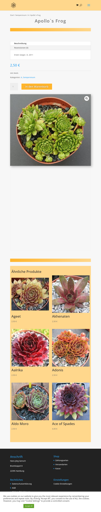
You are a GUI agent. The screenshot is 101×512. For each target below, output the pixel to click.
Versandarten (61, 464)
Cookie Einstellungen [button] (63, 484)
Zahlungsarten (61, 460)
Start (12, 15)
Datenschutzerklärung (22, 484)
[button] (86, 98)
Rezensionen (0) (21, 47)
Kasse (57, 468)
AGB (14, 488)
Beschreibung (20, 43)
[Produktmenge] (14, 86)
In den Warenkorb (36, 86)
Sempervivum (20, 15)
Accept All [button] (28, 506)
